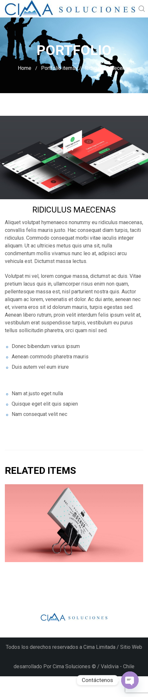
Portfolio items (58, 68)
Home (24, 68)
